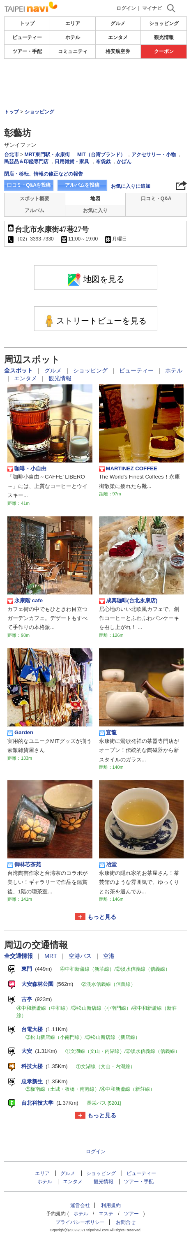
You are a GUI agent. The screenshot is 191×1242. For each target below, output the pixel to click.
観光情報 (164, 37)
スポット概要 (34, 198)
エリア (72, 23)
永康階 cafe (25, 600)
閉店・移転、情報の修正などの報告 (43, 174)
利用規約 (111, 1205)
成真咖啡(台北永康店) (128, 600)
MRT (51, 956)
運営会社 (80, 1205)
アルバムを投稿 (82, 185)
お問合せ (126, 1222)
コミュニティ (72, 51)
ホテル (72, 37)
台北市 (11, 154)
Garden (20, 732)
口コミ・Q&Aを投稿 (29, 185)
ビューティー (27, 37)
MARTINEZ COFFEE (128, 468)
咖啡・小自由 (26, 468)
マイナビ (152, 8)
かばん (124, 161)
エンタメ (118, 37)
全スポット (19, 370)
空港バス (81, 956)
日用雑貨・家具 (72, 161)
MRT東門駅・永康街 (47, 154)
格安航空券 (118, 51)
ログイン (126, 8)
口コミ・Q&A (156, 198)
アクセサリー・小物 (153, 154)
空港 (109, 956)
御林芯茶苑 (24, 864)
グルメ (117, 23)
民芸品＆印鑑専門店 (26, 161)
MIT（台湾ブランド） (101, 154)
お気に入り (95, 210)
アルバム (34, 210)
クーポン (164, 51)
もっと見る (101, 917)
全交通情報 (19, 956)
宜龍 (108, 732)
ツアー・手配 (27, 51)
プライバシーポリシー (80, 1222)
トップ (27, 23)
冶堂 (108, 864)
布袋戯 (103, 161)
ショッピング (164, 23)
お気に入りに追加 (130, 186)
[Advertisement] (95, 83)
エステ (106, 1214)
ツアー (131, 1214)
